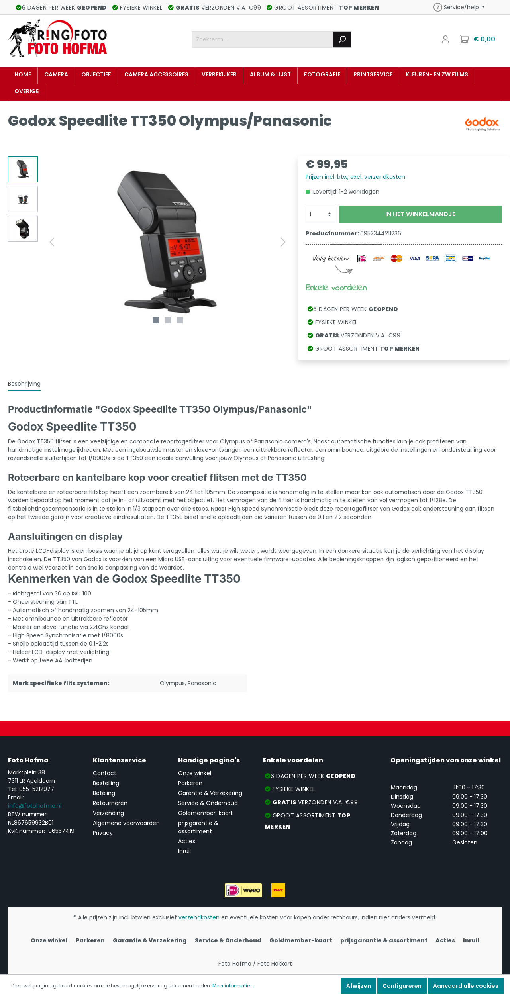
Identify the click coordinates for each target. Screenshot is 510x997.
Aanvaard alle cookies (465, 986)
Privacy (103, 833)
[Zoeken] (342, 39)
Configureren (402, 986)
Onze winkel (194, 773)
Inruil (184, 851)
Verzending (108, 813)
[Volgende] (283, 242)
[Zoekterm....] (262, 39)
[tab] (24, 383)
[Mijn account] (445, 39)
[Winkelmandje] (478, 39)
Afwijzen (358, 986)
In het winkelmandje (420, 214)
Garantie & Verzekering (210, 793)
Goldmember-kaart (205, 813)
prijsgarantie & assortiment (198, 827)
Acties (186, 841)
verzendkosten (199, 917)
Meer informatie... (232, 985)
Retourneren (110, 803)
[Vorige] (52, 242)
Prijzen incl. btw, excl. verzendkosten (355, 177)
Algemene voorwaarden (126, 823)
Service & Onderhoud (208, 803)
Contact (104, 773)
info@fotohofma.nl (34, 806)
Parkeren (190, 783)
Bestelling (106, 783)
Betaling (104, 793)
